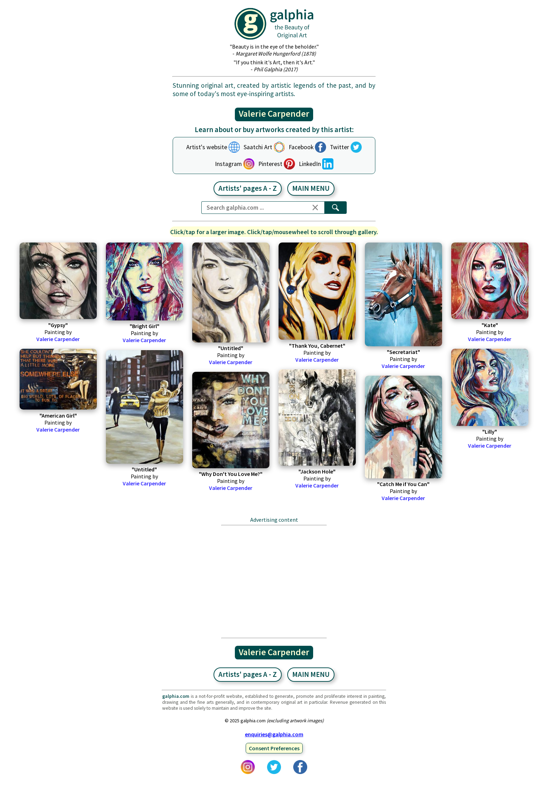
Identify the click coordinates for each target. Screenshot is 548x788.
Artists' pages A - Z (247, 188)
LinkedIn (310, 164)
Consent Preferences (274, 748)
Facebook (301, 147)
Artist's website (206, 147)
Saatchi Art (258, 147)
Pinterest (270, 164)
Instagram (228, 164)
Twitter (339, 147)
